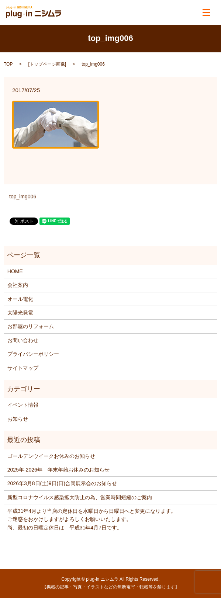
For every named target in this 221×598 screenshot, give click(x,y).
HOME (15, 271)
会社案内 (17, 285)
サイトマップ (22, 368)
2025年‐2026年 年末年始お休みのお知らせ (58, 470)
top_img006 (22, 196)
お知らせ (17, 419)
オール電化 (20, 299)
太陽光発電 (20, 313)
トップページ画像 (47, 64)
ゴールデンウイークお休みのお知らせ (51, 456)
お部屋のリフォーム (30, 326)
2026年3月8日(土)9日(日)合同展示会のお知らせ (62, 483)
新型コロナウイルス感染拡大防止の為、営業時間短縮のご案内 (79, 497)
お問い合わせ (22, 340)
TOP (8, 64)
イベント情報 (22, 405)
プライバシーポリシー (33, 354)
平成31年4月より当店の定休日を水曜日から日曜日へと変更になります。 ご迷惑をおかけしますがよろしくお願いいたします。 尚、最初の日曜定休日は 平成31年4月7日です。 (91, 519)
